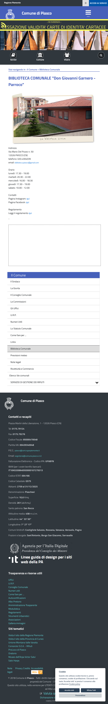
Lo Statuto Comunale (21, 328)
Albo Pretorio (14, 601)
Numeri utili (14, 590)
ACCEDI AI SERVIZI (98, 3)
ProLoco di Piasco (17, 649)
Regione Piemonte (12, 2)
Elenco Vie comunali (19, 375)
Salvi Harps (13, 660)
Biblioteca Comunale (21, 348)
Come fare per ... (18, 335)
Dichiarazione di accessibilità (54, 697)
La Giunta (15, 288)
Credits (26, 668)
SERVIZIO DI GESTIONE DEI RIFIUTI (27, 382)
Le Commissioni (18, 301)
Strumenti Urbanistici (18, 616)
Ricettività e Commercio (22, 369)
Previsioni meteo (19, 355)
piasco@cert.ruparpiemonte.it (27, 450)
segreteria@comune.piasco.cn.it (28, 455)
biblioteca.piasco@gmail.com (27, 162)
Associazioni (14, 619)
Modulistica (14, 609)
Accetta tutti (69, 690)
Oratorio (12, 653)
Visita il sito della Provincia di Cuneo (26, 639)
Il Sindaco (15, 281)
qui (28, 198)
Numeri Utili (16, 322)
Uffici (11, 580)
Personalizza (80, 695)
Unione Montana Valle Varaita (23, 642)
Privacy (19, 668)
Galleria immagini (16, 623)
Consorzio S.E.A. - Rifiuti (20, 646)
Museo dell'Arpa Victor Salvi (22, 657)
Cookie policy (74, 684)
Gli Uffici (15, 308)
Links (13, 342)
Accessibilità (37, 668)
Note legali (16, 362)
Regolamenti (14, 612)
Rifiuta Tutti (91, 690)
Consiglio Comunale (18, 587)
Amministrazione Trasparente (22, 605)
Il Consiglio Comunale (21, 295)
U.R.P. (13, 315)
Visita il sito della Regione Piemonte (25, 635)
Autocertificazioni (17, 598)
